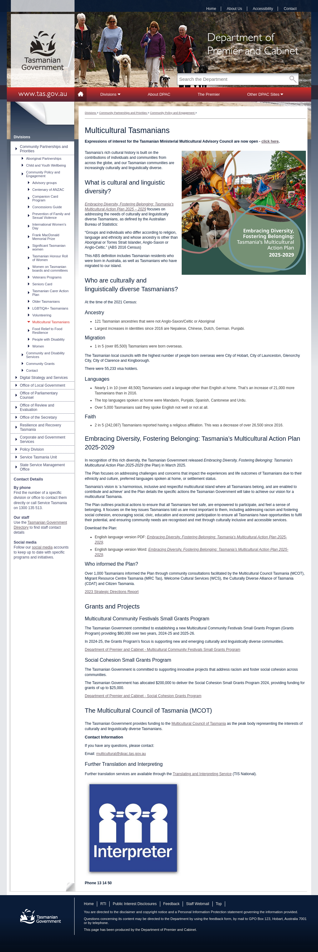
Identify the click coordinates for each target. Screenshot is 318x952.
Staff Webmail (197, 904)
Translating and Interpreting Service (202, 774)
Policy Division (32, 449)
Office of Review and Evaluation (37, 407)
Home (211, 9)
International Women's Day (49, 226)
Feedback (171, 904)
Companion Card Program (45, 198)
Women (38, 346)
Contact (290, 9)
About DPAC (159, 94)
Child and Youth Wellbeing (46, 165)
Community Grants (40, 364)
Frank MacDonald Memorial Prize (45, 237)
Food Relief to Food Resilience (47, 330)
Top (219, 904)
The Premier (209, 94)
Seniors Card (42, 284)
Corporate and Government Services (42, 439)
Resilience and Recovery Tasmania (40, 427)
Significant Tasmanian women (49, 247)
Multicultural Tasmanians (51, 322)
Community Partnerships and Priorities (44, 149)
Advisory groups (44, 183)
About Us (234, 9)
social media (42, 547)
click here (270, 141)
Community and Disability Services (45, 355)
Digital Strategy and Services (44, 377)
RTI (103, 904)
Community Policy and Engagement (43, 174)
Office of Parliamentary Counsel (39, 395)
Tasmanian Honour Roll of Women (50, 258)
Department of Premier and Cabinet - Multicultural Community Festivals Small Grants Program (162, 649)
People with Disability (48, 339)
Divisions (110, 94)
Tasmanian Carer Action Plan (50, 293)
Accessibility (263, 9)
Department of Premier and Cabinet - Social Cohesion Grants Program (143, 696)
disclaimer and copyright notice (143, 912)
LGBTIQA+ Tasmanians (50, 308)
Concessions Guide (47, 207)
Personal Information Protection (202, 912)
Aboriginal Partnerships (43, 158)
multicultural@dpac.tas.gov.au (121, 754)
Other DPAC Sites (265, 94)
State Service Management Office (42, 467)
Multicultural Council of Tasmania (198, 723)
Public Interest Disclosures (135, 904)
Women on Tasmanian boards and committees (50, 268)
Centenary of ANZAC (48, 189)
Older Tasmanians (46, 301)
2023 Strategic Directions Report (112, 592)
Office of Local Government (42, 385)
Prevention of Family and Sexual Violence (51, 215)
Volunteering (41, 315)
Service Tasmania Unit (38, 457)
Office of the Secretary (38, 417)
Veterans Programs (46, 277)
